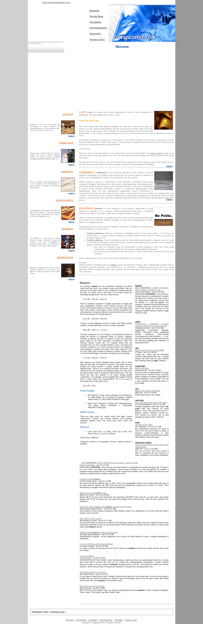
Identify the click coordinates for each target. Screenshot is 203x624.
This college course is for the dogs (93, 572)
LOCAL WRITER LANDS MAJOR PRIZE (96, 544)
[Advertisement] (101, 81)
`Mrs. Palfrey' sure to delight (91, 518)
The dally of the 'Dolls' (143, 424)
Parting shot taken (142, 368)
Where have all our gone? (93, 493)
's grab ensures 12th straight (147, 391)
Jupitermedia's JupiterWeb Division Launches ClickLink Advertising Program (152, 325)
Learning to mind (90, 479)
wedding (113, 265)
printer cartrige (156, 153)
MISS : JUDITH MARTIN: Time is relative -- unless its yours (152, 289)
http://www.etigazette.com (56, 2)
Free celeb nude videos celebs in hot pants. (151, 402)
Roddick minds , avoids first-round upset (99, 532)
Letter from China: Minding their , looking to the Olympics (106, 507)
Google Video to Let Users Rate (149, 350)
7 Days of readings (87, 556)
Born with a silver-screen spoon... (92, 586)
